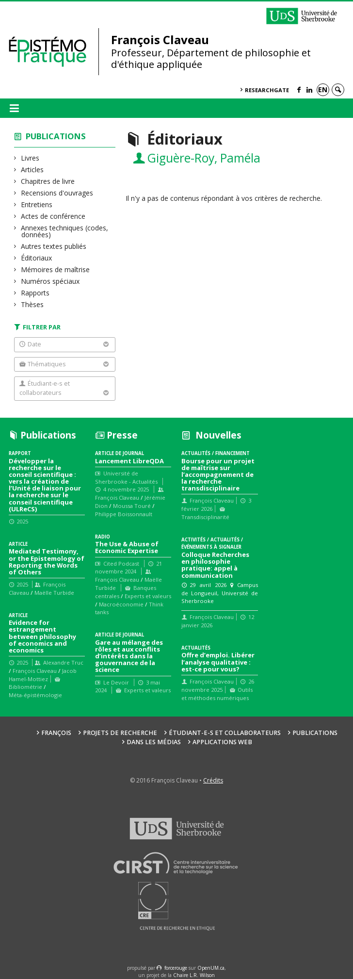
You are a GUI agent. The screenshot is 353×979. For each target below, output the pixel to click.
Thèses (32, 304)
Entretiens (36, 204)
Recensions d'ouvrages (57, 192)
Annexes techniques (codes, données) (64, 231)
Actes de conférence (53, 216)
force (175, 967)
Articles (32, 169)
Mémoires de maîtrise (55, 269)
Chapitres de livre (48, 181)
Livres (30, 158)
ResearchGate (267, 90)
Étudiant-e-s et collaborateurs (225, 733)
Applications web (222, 742)
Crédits (213, 780)
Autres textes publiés (53, 246)
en (322, 89)
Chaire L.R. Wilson (194, 975)
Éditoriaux (36, 257)
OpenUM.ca (211, 967)
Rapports (35, 292)
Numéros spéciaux (50, 281)
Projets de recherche (120, 733)
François (56, 733)
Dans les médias (154, 742)
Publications (56, 136)
